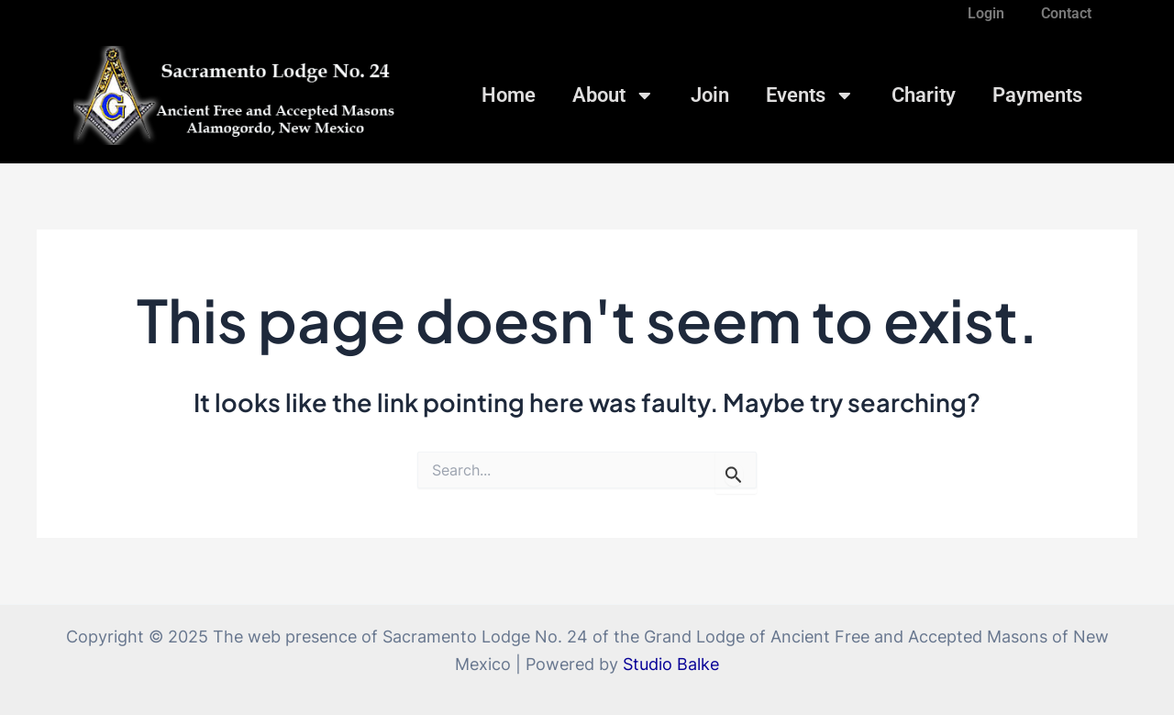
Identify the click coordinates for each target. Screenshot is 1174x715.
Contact (1066, 13)
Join (710, 95)
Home (509, 95)
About (613, 95)
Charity (924, 95)
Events (810, 95)
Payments (1037, 95)
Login (986, 13)
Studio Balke (671, 664)
